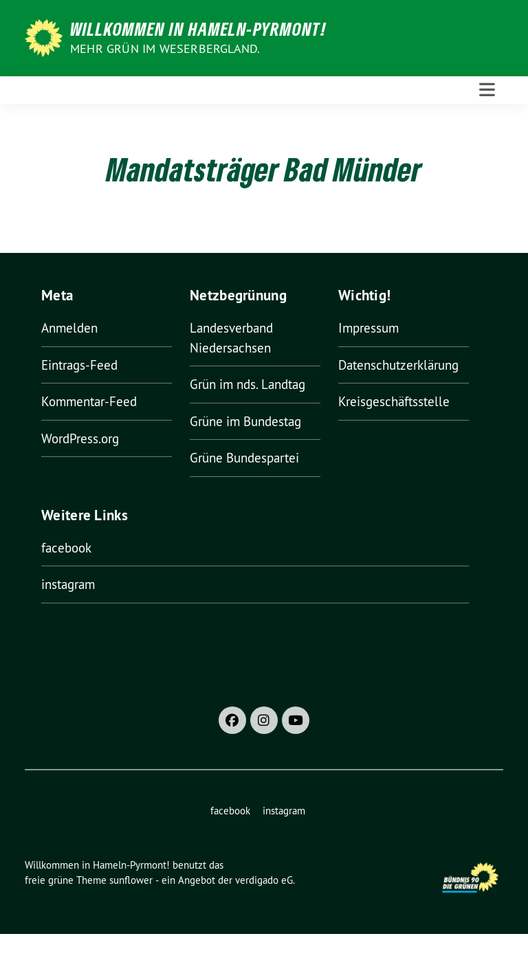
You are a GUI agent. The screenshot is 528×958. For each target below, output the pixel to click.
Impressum (368, 328)
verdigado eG (264, 880)
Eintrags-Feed (79, 365)
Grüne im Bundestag (245, 421)
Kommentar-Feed (89, 401)
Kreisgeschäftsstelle (394, 401)
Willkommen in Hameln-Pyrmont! (198, 29)
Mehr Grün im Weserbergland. (165, 48)
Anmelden (69, 328)
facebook (66, 547)
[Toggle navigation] (487, 90)
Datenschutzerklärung (398, 365)
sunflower (131, 880)
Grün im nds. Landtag (247, 384)
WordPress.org (80, 438)
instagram (68, 584)
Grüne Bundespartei (244, 457)
